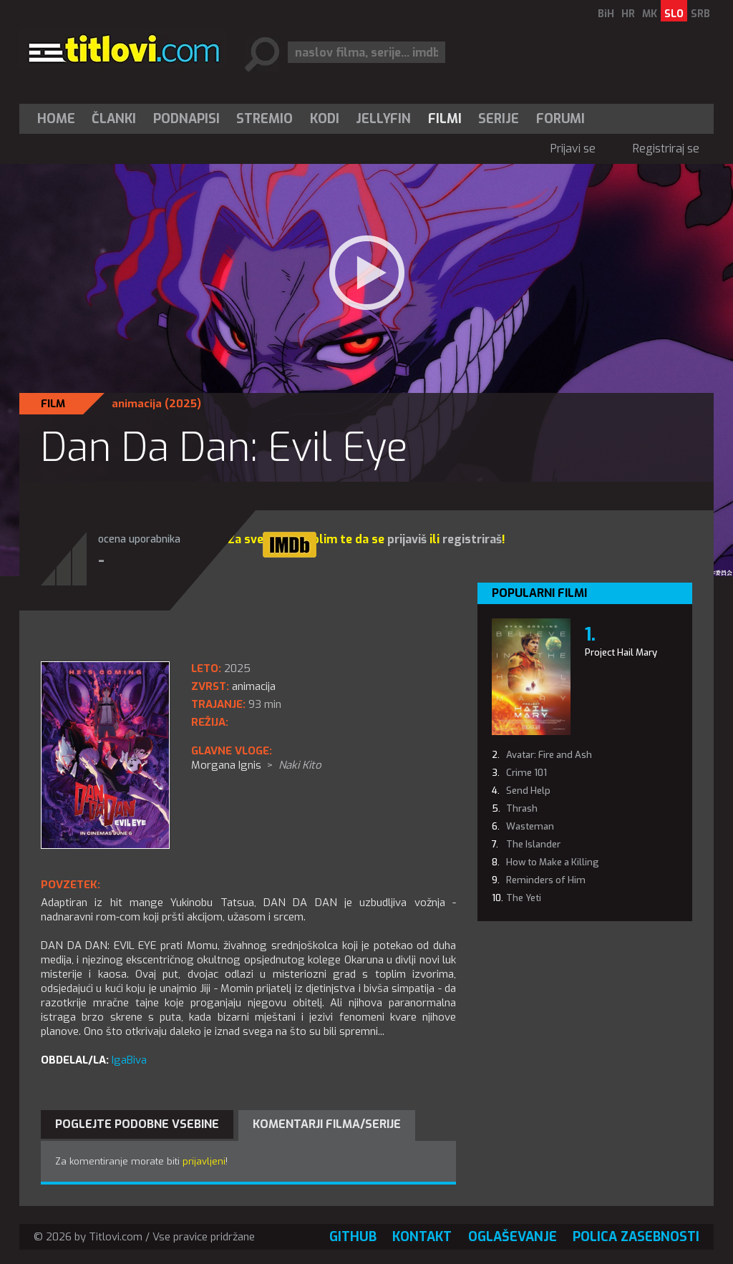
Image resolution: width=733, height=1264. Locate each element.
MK (649, 14)
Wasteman (530, 826)
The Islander (533, 844)
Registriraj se (666, 148)
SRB (700, 14)
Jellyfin (383, 118)
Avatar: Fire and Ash (549, 755)
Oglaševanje (512, 1236)
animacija (137, 404)
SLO (674, 14)
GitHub (353, 1236)
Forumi (560, 118)
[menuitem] (59, 119)
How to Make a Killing (552, 862)
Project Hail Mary (621, 652)
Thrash (522, 808)
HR (628, 14)
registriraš (472, 539)
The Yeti (523, 898)
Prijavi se (573, 148)
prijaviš (407, 539)
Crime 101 (526, 773)
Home (56, 118)
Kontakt (422, 1236)
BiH (606, 14)
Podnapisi (186, 118)
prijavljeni (204, 1161)
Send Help (528, 790)
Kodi (324, 118)
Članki (114, 118)
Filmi (445, 118)
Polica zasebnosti (636, 1236)
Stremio (264, 118)
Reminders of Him (546, 880)
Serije (498, 118)
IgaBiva (129, 1060)
